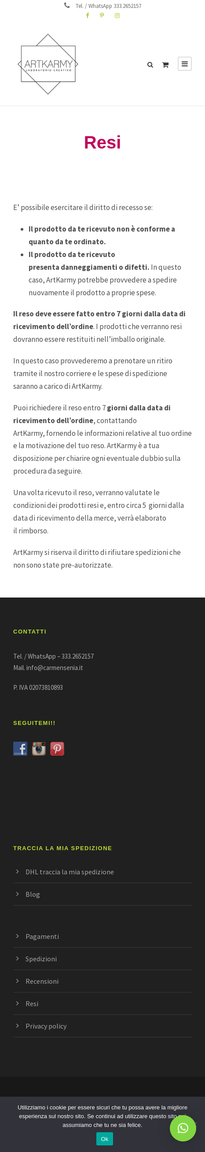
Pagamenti (42, 936)
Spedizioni (41, 958)
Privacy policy (46, 1026)
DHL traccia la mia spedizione (70, 871)
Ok (104, 1139)
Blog (33, 894)
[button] (183, 1128)
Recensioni (42, 981)
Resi (32, 1003)
